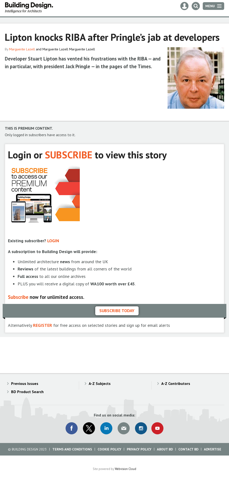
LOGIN (53, 240)
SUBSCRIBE (68, 154)
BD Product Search (27, 391)
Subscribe (18, 297)
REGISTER (42, 325)
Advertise (212, 449)
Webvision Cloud (125, 469)
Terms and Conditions (72, 449)
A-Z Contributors (175, 383)
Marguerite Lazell (22, 49)
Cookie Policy (109, 449)
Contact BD (188, 449)
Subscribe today (117, 310)
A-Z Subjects (100, 383)
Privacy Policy (139, 449)
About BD (165, 449)
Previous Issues (24, 383)
